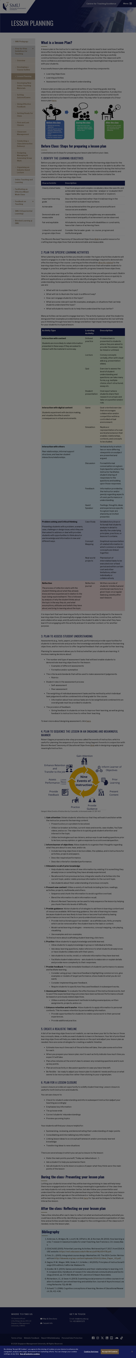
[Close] (132, 1351)
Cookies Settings (91, 1352)
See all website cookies (30, 1354)
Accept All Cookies (110, 1352)
